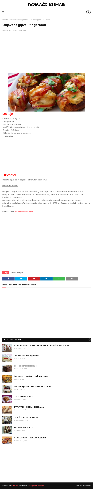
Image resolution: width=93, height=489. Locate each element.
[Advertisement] (46, 51)
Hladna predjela (22, 20)
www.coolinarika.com (23, 211)
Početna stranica (8, 20)
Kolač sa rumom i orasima (25, 366)
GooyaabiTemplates (37, 486)
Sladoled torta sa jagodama (26, 355)
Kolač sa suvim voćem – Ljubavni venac (31, 376)
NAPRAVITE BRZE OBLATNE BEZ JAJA (29, 407)
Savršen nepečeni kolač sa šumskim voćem (32, 386)
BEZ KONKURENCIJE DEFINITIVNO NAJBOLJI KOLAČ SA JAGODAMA (41, 345)
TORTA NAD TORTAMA (23, 397)
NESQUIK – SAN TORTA (23, 427)
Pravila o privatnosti (83, 486)
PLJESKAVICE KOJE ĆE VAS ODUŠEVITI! (30, 438)
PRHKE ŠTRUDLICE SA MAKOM (26, 417)
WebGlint (14, 486)
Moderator (8, 30)
